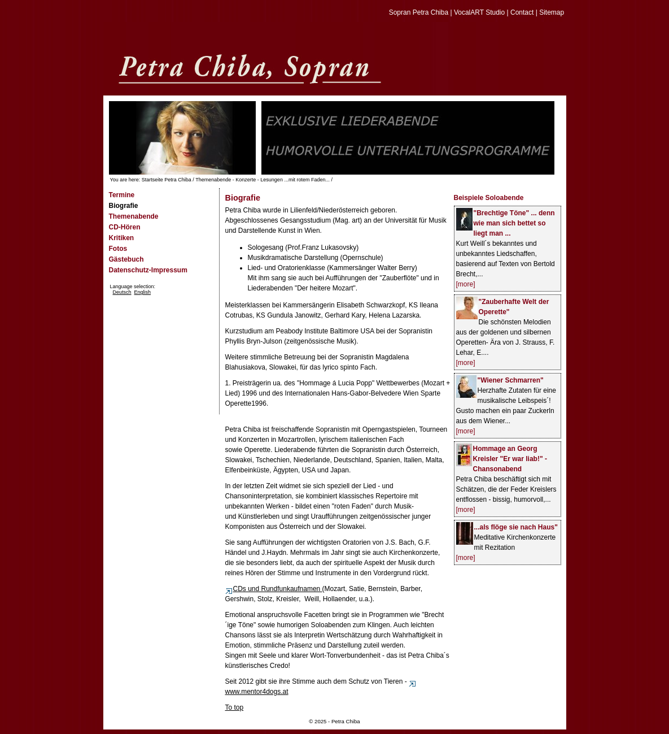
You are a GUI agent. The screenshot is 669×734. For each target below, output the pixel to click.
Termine (122, 195)
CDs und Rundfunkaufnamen (273, 589)
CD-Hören (125, 227)
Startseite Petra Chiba (166, 180)
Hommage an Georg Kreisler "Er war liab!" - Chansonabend (510, 459)
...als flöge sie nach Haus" (516, 527)
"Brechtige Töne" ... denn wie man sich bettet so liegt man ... (514, 223)
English (142, 292)
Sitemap (551, 12)
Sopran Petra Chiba (418, 12)
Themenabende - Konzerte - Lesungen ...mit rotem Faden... (262, 180)
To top (234, 707)
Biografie (123, 206)
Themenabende (134, 216)
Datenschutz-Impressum (148, 270)
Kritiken (121, 238)
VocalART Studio (479, 12)
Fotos (118, 249)
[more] (465, 284)
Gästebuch (126, 259)
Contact (522, 12)
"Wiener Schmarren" (511, 380)
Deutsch (122, 292)
